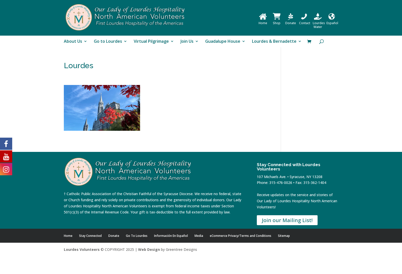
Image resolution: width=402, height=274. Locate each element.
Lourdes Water (319, 23)
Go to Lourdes (108, 41)
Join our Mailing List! (287, 220)
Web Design (149, 249)
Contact (304, 21)
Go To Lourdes (136, 236)
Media (199, 236)
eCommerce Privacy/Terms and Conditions (240, 236)
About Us (73, 41)
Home (263, 21)
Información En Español (171, 236)
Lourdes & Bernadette (274, 41)
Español (332, 21)
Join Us (187, 41)
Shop (276, 21)
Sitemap (284, 236)
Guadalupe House (222, 41)
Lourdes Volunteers (82, 249)
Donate (290, 21)
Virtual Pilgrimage (151, 41)
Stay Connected (90, 236)
